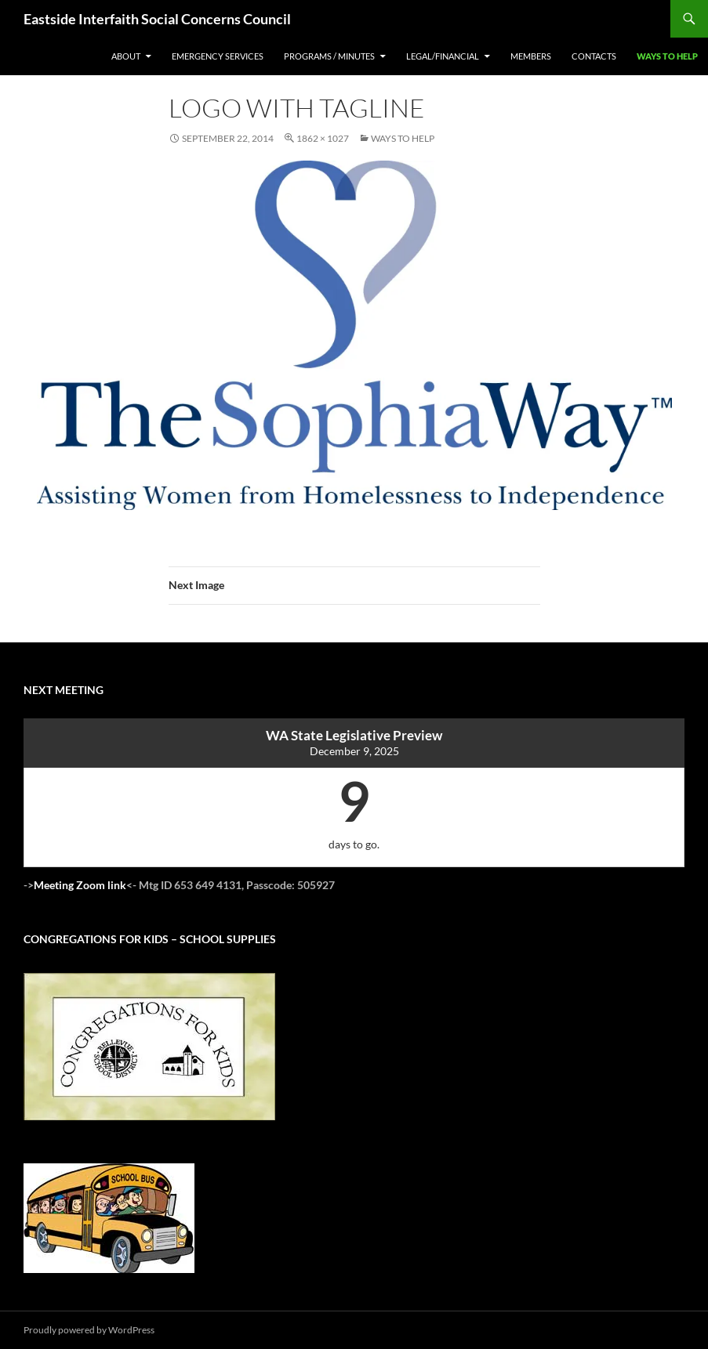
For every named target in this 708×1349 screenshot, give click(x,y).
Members (530, 56)
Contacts (594, 56)
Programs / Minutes (329, 56)
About (125, 56)
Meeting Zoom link (80, 884)
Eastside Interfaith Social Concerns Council (157, 18)
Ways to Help (667, 56)
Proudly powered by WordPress (89, 1330)
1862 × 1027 (322, 138)
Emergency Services (217, 56)
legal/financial (442, 56)
